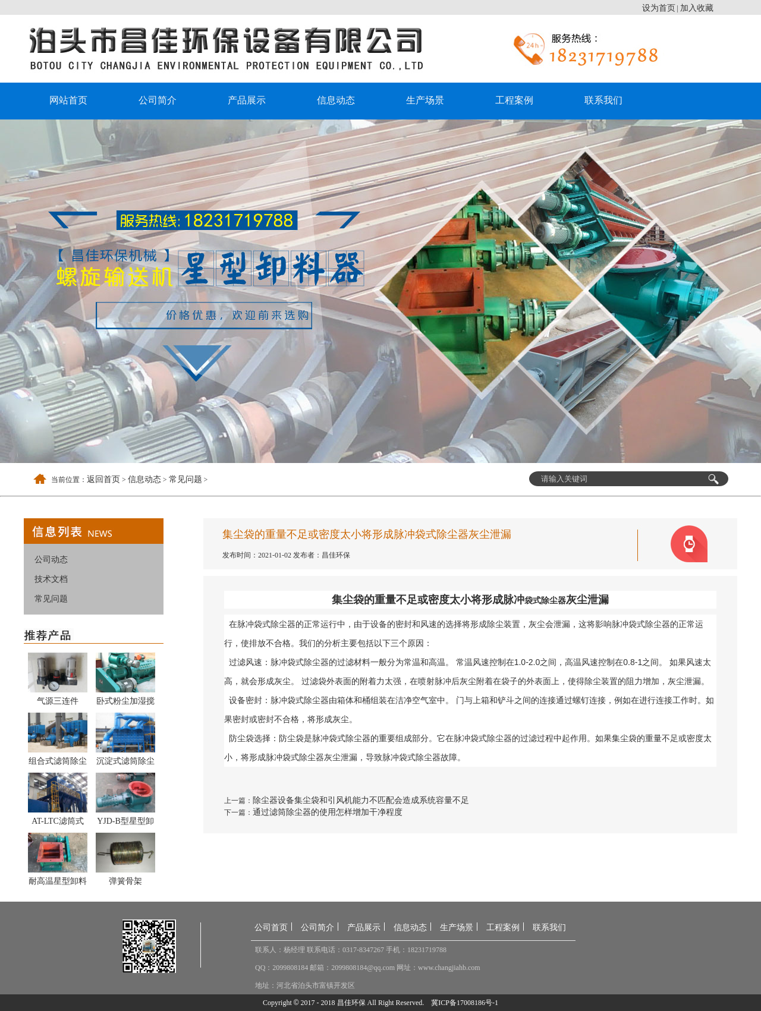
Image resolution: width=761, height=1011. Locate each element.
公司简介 (158, 100)
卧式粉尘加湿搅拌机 (125, 703)
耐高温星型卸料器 (58, 883)
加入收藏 (696, 8)
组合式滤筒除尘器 (58, 763)
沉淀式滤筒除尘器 (125, 763)
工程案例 (514, 100)
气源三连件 (57, 701)
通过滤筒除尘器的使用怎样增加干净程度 (327, 812)
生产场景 (425, 100)
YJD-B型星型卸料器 (125, 823)
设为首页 (658, 8)
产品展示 (247, 100)
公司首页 (271, 927)
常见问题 (185, 479)
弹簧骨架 (125, 881)
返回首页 (103, 479)
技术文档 (51, 579)
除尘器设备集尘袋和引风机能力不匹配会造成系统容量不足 (361, 800)
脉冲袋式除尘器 (266, 624)
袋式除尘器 (545, 600)
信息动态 (336, 100)
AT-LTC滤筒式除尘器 (58, 823)
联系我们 (603, 100)
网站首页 (68, 100)
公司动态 (51, 559)
